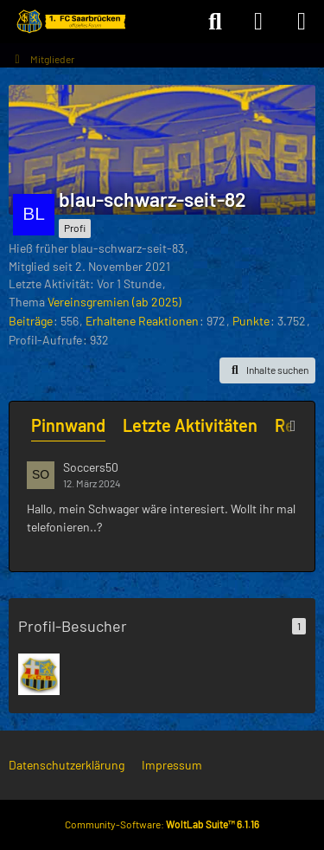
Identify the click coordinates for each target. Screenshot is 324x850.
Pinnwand (68, 425)
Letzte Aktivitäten (190, 425)
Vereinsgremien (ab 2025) (114, 301)
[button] (267, 370)
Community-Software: (162, 824)
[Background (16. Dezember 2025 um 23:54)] (39, 674)
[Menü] (301, 21)
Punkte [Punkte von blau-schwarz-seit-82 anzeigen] (251, 320)
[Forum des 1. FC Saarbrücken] (70, 21)
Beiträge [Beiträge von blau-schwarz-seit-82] (31, 320)
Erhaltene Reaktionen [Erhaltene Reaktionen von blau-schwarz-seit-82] (142, 320)
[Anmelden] (258, 21)
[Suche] (215, 21)
